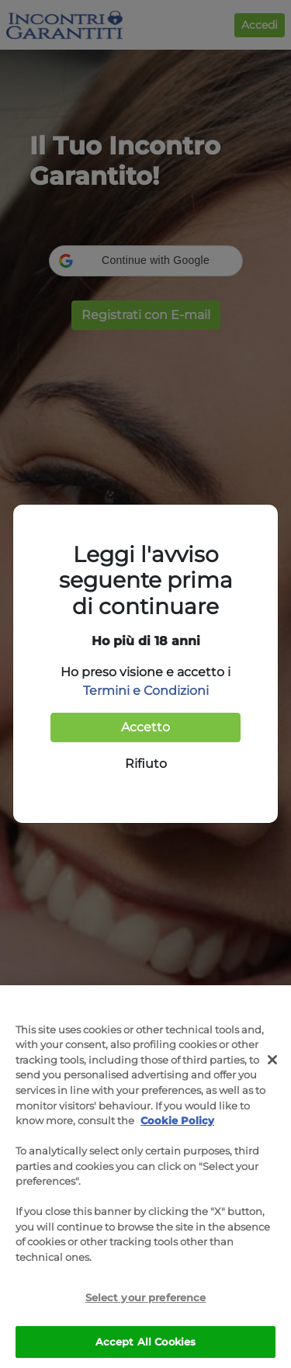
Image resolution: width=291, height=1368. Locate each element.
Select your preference (145, 1301)
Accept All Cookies (145, 1345)
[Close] (272, 1064)
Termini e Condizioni (146, 690)
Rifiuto (146, 763)
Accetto (145, 727)
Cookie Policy (177, 1124)
